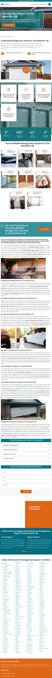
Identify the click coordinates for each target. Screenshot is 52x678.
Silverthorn (5, 649)
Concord (41, 580)
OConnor (17, 613)
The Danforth (6, 629)
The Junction (5, 626)
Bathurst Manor (43, 635)
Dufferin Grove (43, 562)
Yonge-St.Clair (6, 569)
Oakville (16, 611)
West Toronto (6, 590)
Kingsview (30, 582)
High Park (29, 609)
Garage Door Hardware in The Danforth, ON (45, 151)
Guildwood (30, 616)
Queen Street (18, 586)
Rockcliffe (17, 572)
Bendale (41, 625)
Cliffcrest (41, 585)
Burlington (42, 605)
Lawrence (29, 570)
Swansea (5, 635)
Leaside (29, 569)
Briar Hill (41, 611)
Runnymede (17, 566)
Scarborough (17, 563)
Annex (41, 644)
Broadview (42, 609)
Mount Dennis (18, 629)
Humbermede (30, 601)
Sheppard (5, 652)
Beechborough (43, 626)
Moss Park (17, 631)
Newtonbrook (18, 623)
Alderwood (42, 646)
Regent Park (17, 580)
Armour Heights (43, 641)
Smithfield (5, 648)
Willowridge (5, 583)
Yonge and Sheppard (7, 573)
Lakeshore (30, 575)
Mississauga (17, 635)
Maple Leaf (17, 648)
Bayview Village (43, 631)
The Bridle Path (6, 631)
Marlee (16, 644)
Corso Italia (42, 579)
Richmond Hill (18, 578)
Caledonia (42, 602)
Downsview (42, 565)
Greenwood (30, 618)
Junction (29, 590)
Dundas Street (30, 652)
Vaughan (5, 602)
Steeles (4, 642)
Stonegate (5, 641)
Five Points (30, 631)
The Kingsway (6, 625)
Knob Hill (29, 579)
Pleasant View (18, 592)
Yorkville (4, 562)
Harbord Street (30, 613)
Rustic (16, 565)
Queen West (17, 585)
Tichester (5, 616)
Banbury (41, 636)
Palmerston (17, 605)
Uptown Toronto (6, 603)
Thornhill (5, 618)
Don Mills (42, 570)
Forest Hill (30, 628)
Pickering (17, 595)
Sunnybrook (5, 638)
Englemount (30, 639)
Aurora (41, 639)
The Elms (5, 628)
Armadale (42, 642)
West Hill (5, 596)
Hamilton (29, 615)
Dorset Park (42, 567)
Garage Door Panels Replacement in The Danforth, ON (29, 172)
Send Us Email (34, 4)
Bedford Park (42, 628)
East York (29, 648)
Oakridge (17, 612)
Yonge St (5, 570)
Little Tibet (30, 562)
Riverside (17, 573)
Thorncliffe (5, 621)
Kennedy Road (30, 588)
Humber (29, 603)
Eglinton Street (30, 644)
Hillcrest (29, 606)
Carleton (41, 599)
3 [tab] (30, 551)
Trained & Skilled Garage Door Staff (41, 53)
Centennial (42, 596)
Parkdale (17, 602)
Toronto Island (6, 612)
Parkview (17, 601)
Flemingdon (30, 629)
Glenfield (29, 622)
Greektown (30, 619)
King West (30, 583)
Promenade (17, 588)
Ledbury (29, 567)
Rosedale (17, 569)
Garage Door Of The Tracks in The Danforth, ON (11, 172)
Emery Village (30, 641)
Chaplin (41, 595)
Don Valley (42, 569)
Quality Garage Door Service (14, 53)
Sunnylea (5, 636)
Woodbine (5, 580)
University (5, 608)
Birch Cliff (42, 622)
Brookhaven (42, 606)
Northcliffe (17, 615)
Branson (41, 612)
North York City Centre (19, 616)
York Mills (5, 566)
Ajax (41, 649)
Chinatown (42, 593)
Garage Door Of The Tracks (7, 676)
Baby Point (42, 638)
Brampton (42, 613)
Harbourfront (30, 612)
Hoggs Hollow (30, 605)
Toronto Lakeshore (7, 611)
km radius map (12, 514)
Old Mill (16, 608)
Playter (16, 593)
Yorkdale (5, 563)
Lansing (29, 572)
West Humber (6, 595)
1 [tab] (23, 551)
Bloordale (42, 616)
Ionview (29, 596)
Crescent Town (43, 578)
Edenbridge (30, 645)
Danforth (41, 576)
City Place (42, 590)
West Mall (5, 593)
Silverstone (5, 651)
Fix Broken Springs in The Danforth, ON (29, 151)
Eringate (29, 638)
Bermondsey (42, 623)
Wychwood (5, 578)
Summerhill (5, 639)
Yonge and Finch (6, 575)
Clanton (41, 586)
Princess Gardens (18, 589)
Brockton (41, 608)
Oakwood (17, 609)
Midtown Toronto (18, 641)
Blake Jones (42, 619)
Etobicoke (30, 636)
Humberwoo (30, 599)
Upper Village (5, 606)
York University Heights (7, 565)
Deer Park (42, 572)
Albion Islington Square (44, 648)
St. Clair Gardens (6, 645)
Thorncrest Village (6, 619)
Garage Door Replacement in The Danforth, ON (45, 172)
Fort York (29, 626)
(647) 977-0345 (43, 4)
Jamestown (30, 593)
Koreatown (30, 578)
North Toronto (18, 619)
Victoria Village (6, 601)
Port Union (17, 590)
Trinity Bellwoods (6, 609)
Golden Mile (30, 621)
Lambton (29, 573)
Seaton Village (18, 562)
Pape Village (17, 603)
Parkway (17, 599)
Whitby (4, 586)
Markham (17, 646)
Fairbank (29, 634)
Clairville (41, 588)
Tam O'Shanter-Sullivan (7, 634)
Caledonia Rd (42, 601)
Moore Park (17, 634)
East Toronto (30, 649)
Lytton (16, 651)
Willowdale (5, 585)
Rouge (16, 567)
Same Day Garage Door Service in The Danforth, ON (37, 193)
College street (42, 582)
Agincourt (42, 651)
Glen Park (29, 623)
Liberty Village (30, 566)
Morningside (17, 632)
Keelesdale (30, 589)
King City (29, 585)
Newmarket (17, 625)
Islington (29, 595)
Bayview (41, 632)
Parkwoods (17, 598)
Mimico (16, 638)
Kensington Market (31, 586)
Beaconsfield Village (44, 629)
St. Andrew (5, 646)
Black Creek (42, 621)
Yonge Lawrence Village (7, 572)
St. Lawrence (5, 644)
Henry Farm (30, 611)
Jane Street (30, 592)
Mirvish (16, 636)
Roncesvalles (18, 570)
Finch (29, 632)
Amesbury (42, 645)
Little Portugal (30, 563)
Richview (17, 576)
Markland (17, 645)
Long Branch (17, 652)
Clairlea (41, 589)
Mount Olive (17, 628)
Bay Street (42, 634)
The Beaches (5, 632)
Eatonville (29, 646)
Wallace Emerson (6, 599)
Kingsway (29, 580)
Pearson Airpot (18, 596)
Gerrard (29, 625)
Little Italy (29, 565)
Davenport (42, 575)
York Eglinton (5, 567)
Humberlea (30, 602)
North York (17, 618)
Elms (29, 642)
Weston (4, 589)
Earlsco (29, 651)
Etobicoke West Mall (32, 635)
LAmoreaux (30, 576)
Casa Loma (42, 598)
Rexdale (17, 579)
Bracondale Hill (43, 615)
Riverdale (17, 575)
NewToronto (18, 622)
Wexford (5, 588)
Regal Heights (18, 582)
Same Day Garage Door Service (8, 673)
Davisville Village (43, 573)
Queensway (17, 583)
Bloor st (41, 618)
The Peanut (5, 623)
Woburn (4, 582)
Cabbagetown (42, 603)
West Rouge (5, 592)
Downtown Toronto (44, 563)
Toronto (5, 605)
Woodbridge (5, 579)
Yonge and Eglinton (7, 576)
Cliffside (41, 583)
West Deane (5, 598)
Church (41, 592)
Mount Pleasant (18, 626)
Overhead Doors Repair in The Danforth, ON (19, 193)
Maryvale (17, 642)
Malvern (17, 649)
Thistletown (5, 622)
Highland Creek (31, 608)
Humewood (30, 598)
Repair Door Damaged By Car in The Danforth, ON (11, 151)
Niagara (17, 621)
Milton (16, 639)
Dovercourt (42, 566)
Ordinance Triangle (19, 606)
